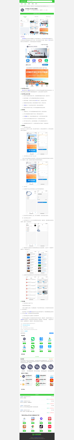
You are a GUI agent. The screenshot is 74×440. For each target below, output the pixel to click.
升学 (36, 100)
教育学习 (32, 6)
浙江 (23, 90)
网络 (29, 90)
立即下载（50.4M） (37, 13)
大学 (49, 40)
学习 (47, 38)
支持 (48, 399)
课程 (25, 105)
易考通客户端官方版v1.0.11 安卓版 (43, 379)
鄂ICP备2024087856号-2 (37, 436)
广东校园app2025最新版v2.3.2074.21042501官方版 (29, 383)
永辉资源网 (23, 1)
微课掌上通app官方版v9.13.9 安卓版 (43, 383)
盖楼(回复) (52, 399)
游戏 (29, 3)
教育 (30, 311)
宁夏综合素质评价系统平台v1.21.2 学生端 (43, 375)
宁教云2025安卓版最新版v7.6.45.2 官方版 (29, 379)
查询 (22, 319)
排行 (36, 3)
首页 (22, 3)
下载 (24, 343)
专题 (32, 3)
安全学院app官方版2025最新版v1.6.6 (29, 375)
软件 (25, 3)
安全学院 (22, 36)
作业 (26, 313)
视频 (26, 116)
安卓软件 (28, 6)
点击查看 (25, 331)
